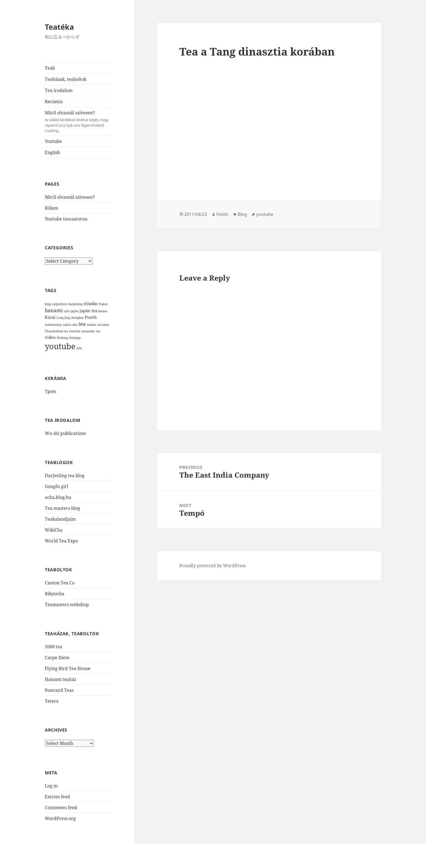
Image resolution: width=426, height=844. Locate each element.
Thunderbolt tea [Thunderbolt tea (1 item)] (56, 331)
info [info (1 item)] (67, 311)
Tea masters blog (62, 508)
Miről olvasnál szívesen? (78, 121)
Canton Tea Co (59, 583)
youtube (264, 214)
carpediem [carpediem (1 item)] (59, 304)
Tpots (50, 391)
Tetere (52, 701)
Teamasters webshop (67, 604)
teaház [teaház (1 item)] (91, 325)
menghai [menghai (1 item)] (77, 318)
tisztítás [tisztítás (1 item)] (74, 331)
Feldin (222, 214)
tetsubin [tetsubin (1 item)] (103, 325)
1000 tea (53, 647)
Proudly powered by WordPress (212, 566)
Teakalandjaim (60, 519)
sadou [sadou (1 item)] (67, 325)
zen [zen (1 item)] (79, 348)
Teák (50, 68)
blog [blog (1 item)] (48, 304)
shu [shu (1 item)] (74, 325)
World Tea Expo (61, 541)
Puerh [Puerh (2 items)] (91, 317)
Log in (51, 786)
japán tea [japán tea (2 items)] (88, 310)
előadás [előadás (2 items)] (91, 303)
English (52, 152)
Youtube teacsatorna (66, 219)
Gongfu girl (56, 486)
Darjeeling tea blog (64, 475)
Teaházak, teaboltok (65, 79)
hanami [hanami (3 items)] (54, 310)
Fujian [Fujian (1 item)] (103, 304)
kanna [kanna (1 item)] (102, 311)
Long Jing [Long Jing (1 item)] (63, 318)
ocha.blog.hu (58, 497)
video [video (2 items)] (50, 337)
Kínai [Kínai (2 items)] (50, 317)
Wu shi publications (65, 433)
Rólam (51, 208)
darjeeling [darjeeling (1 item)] (75, 304)
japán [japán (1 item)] (75, 311)
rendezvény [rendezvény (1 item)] (53, 325)
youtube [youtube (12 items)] (60, 346)
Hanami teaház (60, 679)
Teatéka (59, 27)
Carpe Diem (57, 658)
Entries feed (57, 797)
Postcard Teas (59, 690)
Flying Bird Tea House (67, 668)
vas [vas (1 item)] (98, 331)
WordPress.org (60, 818)
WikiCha (53, 530)
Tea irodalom (59, 90)
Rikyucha (54, 594)
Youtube (53, 141)
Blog (242, 214)
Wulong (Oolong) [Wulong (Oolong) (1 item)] (69, 338)
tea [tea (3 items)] (82, 324)
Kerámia (54, 102)
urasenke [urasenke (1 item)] (88, 331)
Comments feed (61, 808)
